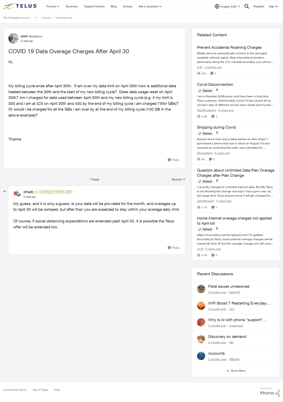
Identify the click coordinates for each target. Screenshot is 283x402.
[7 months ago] (212, 67)
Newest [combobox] (179, 179)
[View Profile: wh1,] (201, 306)
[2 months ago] (217, 292)
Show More (236, 371)
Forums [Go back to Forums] (47, 17)
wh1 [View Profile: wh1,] (232, 308)
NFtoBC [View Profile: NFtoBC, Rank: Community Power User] (29, 192)
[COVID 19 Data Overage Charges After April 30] (30, 197)
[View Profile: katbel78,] (201, 289)
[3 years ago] (223, 201)
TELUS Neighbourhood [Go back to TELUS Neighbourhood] (16, 17)
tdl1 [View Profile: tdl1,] (231, 342)
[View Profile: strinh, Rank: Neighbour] (13, 38)
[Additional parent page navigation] (35, 18)
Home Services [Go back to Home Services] (64, 17)
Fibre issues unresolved (228, 286)
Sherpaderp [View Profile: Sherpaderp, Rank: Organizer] (204, 153)
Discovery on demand (227, 336)
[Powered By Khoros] (270, 392)
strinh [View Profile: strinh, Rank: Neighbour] (24, 36)
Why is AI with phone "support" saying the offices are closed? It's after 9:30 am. (237, 319)
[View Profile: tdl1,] (201, 339)
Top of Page (40, 389)
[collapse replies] (4, 191)
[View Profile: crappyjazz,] (201, 322)
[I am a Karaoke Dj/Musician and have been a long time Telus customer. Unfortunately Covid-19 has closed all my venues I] (236, 100)
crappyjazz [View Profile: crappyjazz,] (236, 325)
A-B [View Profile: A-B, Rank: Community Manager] (199, 67)
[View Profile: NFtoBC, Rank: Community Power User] (17, 194)
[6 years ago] (225, 110)
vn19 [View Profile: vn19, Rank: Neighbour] (200, 249)
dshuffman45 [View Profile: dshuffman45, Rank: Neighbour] (205, 201)
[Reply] (173, 160)
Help (57, 389)
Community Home (14, 389)
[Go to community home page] (20, 6)
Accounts (216, 353)
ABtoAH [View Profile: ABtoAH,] (234, 359)
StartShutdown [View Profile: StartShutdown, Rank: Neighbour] (206, 110)
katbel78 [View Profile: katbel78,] (234, 292)
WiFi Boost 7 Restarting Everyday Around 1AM (237, 303)
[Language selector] (227, 6)
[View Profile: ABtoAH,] (201, 356)
